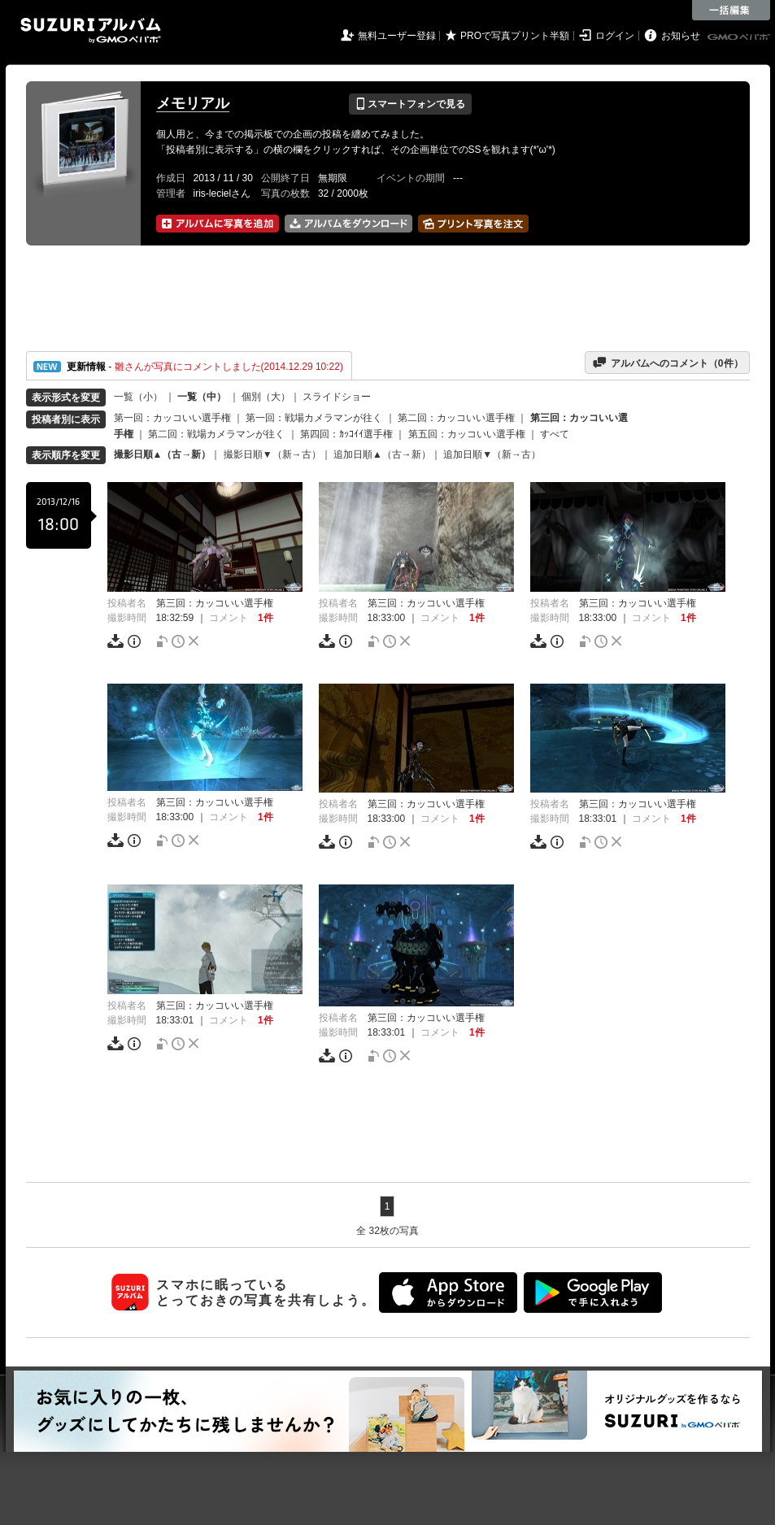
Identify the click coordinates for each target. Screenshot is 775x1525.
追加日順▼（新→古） (492, 454)
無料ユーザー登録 (397, 35)
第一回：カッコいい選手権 (172, 418)
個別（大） (266, 396)
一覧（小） (138, 396)
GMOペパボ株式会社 (740, 37)
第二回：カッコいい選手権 (456, 418)
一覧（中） (201, 396)
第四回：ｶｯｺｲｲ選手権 (346, 434)
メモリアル (192, 103)
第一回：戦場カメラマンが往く (314, 418)
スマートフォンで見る (410, 104)
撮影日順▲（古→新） (162, 454)
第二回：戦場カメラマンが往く (216, 434)
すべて (554, 434)
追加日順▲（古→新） (382, 454)
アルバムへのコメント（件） (667, 362)
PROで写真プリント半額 (514, 35)
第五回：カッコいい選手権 (466, 434)
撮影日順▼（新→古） (272, 454)
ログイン (614, 35)
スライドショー (337, 396)
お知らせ (680, 35)
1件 (265, 617)
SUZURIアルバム (91, 30)
